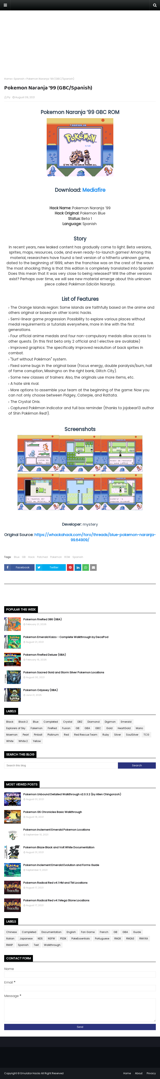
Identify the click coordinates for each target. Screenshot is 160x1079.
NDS (40, 938)
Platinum (53, 734)
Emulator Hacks (30, 1073)
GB (24, 557)
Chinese (11, 932)
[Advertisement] (80, 39)
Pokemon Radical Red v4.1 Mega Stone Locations (56, 900)
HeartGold (124, 728)
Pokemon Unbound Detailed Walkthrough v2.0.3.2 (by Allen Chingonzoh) (72, 794)
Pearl (26, 734)
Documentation (51, 932)
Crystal (67, 721)
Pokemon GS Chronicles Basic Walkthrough (52, 812)
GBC (98, 728)
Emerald (126, 721)
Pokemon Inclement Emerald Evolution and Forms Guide (61, 865)
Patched (42, 557)
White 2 (23, 741)
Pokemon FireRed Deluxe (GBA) (44, 655)
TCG (146, 734)
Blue (16, 557)
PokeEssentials (80, 938)
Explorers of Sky (15, 728)
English (71, 932)
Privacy (151, 1073)
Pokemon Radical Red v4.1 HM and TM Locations (55, 883)
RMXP (9, 945)
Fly (8, 97)
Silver (117, 734)
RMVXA (143, 938)
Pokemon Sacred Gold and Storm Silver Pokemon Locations (63, 672)
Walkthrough (52, 945)
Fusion (66, 728)
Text (36, 945)
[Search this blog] (61, 765)
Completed (51, 721)
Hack (31, 557)
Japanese (26, 938)
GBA (87, 728)
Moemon (12, 734)
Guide (137, 932)
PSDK (63, 938)
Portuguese (102, 938)
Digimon (110, 721)
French (104, 932)
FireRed (52, 728)
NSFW (51, 938)
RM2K (117, 938)
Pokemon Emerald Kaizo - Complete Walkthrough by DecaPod (65, 637)
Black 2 (23, 721)
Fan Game (88, 932)
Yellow (37, 741)
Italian (10, 938)
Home (8, 79)
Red (66, 734)
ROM (67, 557)
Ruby (105, 734)
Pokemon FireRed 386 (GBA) (42, 619)
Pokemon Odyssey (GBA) (40, 690)
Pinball (38, 734)
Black (9, 721)
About (138, 1073)
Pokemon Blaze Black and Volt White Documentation (58, 847)
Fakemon (36, 728)
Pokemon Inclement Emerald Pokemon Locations (56, 830)
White (9, 741)
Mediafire (93, 190)
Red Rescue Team (85, 734)
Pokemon (56, 557)
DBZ (80, 721)
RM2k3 (130, 938)
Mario (139, 728)
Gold (109, 728)
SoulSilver (132, 734)
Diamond (94, 721)
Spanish (19, 79)
